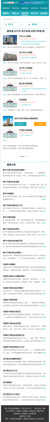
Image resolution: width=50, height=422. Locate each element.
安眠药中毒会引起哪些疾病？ (14, 276)
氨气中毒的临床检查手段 (13, 241)
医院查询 (25, 13)
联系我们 (25, 411)
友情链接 (24, 413)
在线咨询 (40, 124)
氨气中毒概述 (8, 194)
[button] (22, 156)
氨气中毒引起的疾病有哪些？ (14, 170)
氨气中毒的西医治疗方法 (13, 205)
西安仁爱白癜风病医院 (26, 148)
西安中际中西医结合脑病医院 (28, 146)
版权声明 (40, 411)
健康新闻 (6, 8)
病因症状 (25, 8)
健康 (16, 2)
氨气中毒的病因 (9, 217)
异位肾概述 (7, 382)
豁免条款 (17, 413)
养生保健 (43, 8)
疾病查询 (43, 13)
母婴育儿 (6, 13)
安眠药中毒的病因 (10, 300)
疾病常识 (34, 8)
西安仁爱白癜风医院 (10, 146)
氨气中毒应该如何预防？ (13, 253)
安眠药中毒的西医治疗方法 (13, 347)
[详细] (44, 176)
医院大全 (15, 13)
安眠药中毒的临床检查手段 (13, 335)
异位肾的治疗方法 (10, 371)
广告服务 (18, 411)
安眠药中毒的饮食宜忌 (12, 312)
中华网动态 (32, 413)
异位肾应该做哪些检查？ (13, 359)
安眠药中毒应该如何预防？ (13, 288)
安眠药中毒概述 (9, 264)
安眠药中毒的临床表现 (12, 323)
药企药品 (15, 8)
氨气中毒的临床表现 (11, 229)
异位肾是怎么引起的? (11, 394)
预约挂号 (20, 124)
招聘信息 (33, 411)
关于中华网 (10, 411)
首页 (4, 19)
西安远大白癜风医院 (10, 148)
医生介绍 (34, 13)
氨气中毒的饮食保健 (11, 182)
